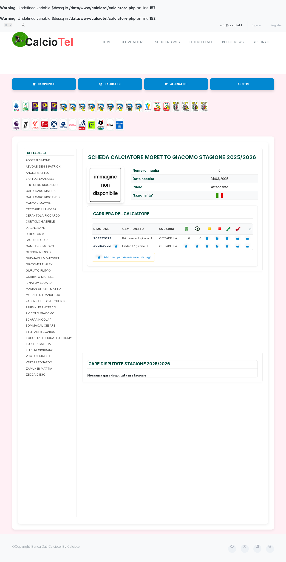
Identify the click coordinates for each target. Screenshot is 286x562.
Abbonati (261, 42)
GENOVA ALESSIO (38, 252)
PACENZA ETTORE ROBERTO (46, 301)
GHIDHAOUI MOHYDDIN (42, 258)
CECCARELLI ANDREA (41, 209)
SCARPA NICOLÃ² (38, 319)
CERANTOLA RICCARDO (43, 215)
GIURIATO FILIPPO (38, 270)
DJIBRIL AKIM (35, 234)
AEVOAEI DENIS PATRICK (43, 166)
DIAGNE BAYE (35, 227)
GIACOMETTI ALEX (39, 264)
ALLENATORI (176, 84)
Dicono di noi (201, 42)
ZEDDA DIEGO (35, 374)
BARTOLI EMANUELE (40, 178)
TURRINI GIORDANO (40, 350)
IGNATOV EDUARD (39, 282)
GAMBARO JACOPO (40, 246)
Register (276, 25)
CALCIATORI (110, 84)
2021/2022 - (106, 246)
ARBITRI (243, 84)
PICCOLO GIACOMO (40, 313)
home (106, 42)
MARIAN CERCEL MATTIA (43, 289)
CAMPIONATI (44, 84)
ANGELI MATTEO (37, 172)
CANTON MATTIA (38, 203)
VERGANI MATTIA (38, 356)
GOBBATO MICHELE (40, 276)
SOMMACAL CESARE (40, 325)
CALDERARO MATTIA (41, 191)
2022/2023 (102, 238)
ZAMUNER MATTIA (39, 368)
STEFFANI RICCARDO (40, 331)
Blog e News (233, 42)
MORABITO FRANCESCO (43, 295)
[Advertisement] (143, 63)
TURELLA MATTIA (38, 344)
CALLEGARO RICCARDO (43, 197)
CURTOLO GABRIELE (40, 221)
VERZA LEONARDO (39, 362)
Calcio (51, 41)
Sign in (256, 25)
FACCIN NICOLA (37, 240)
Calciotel (73, 546)
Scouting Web (167, 42)
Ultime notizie (133, 42)
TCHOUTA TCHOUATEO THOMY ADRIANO (50, 338)
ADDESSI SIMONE (38, 160)
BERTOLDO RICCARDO (42, 185)
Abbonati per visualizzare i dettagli (123, 257)
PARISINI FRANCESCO (41, 307)
